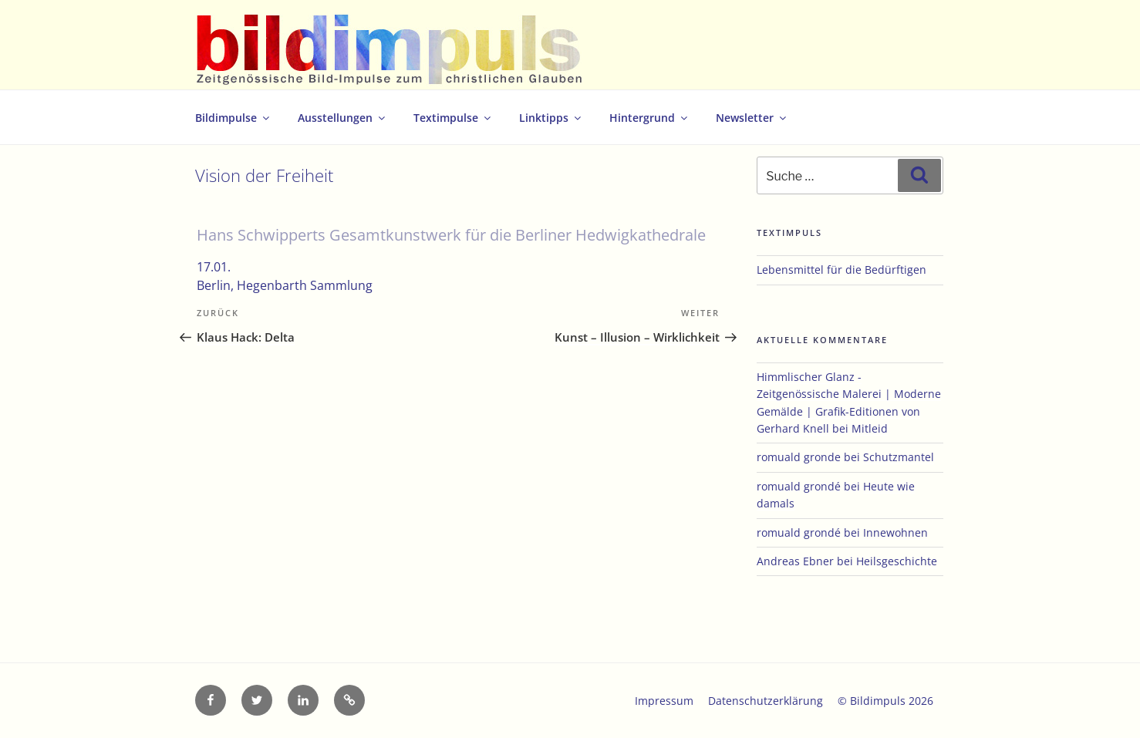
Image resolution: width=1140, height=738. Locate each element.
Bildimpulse (233, 117)
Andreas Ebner (795, 561)
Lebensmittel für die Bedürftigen (841, 269)
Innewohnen (895, 532)
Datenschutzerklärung (765, 700)
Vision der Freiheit (264, 175)
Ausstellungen (342, 117)
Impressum (664, 700)
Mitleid (870, 428)
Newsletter (752, 117)
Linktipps (551, 117)
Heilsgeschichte (896, 561)
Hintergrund (649, 117)
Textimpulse (453, 117)
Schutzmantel (898, 457)
